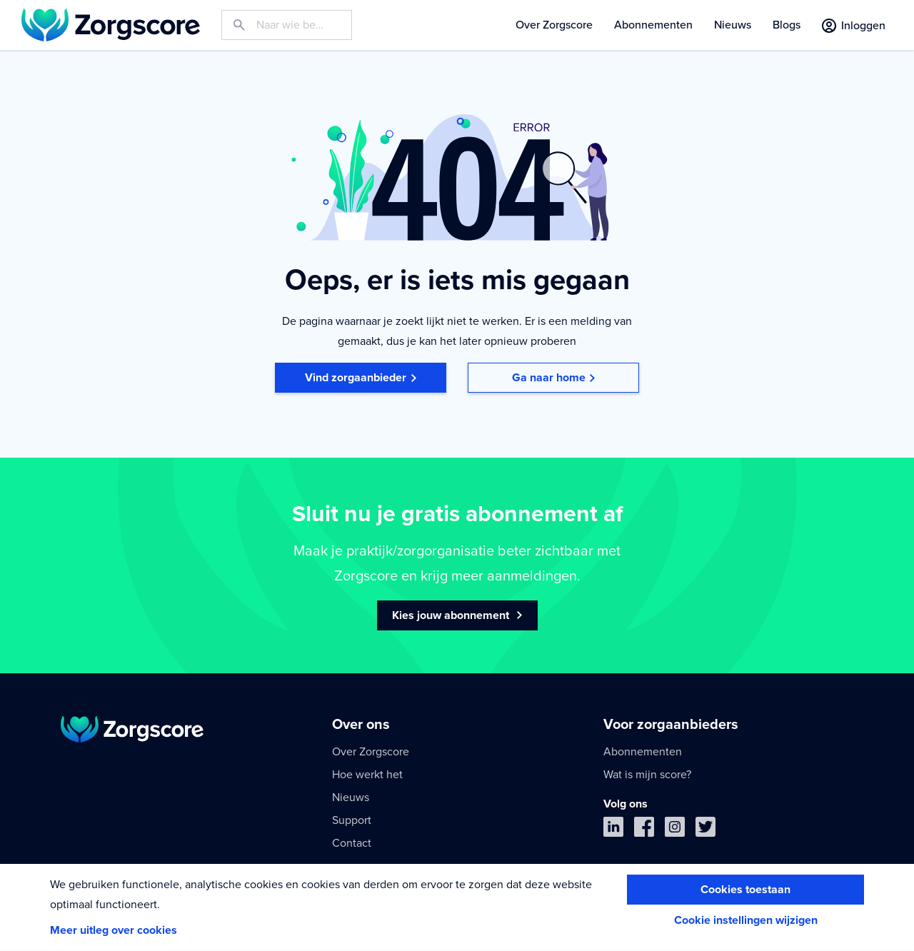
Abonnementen (653, 25)
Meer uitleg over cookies (113, 930)
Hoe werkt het (367, 775)
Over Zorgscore (554, 25)
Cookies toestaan (745, 889)
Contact (351, 843)
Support (351, 820)
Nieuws (732, 25)
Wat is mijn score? (647, 775)
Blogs (786, 25)
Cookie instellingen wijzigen (746, 920)
